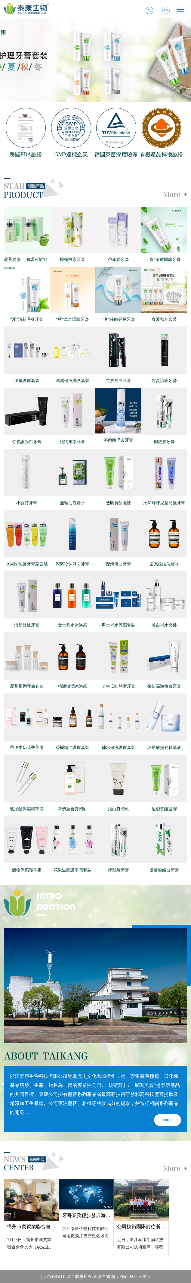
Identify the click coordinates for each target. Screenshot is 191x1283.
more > (168, 1120)
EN (166, 10)
